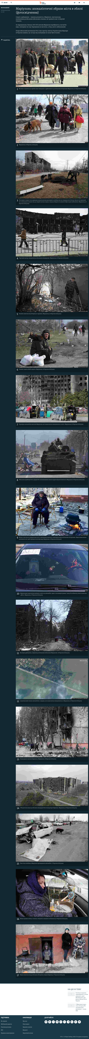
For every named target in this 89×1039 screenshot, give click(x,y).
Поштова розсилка (6, 1027)
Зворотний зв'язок (28, 1033)
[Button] (5, 40)
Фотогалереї (5, 8)
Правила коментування (7, 1033)
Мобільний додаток (6, 1024)
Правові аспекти (27, 1027)
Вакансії (25, 1030)
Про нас (25, 1021)
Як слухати (4, 1021)
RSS (2, 1030)
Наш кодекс (26, 1024)
